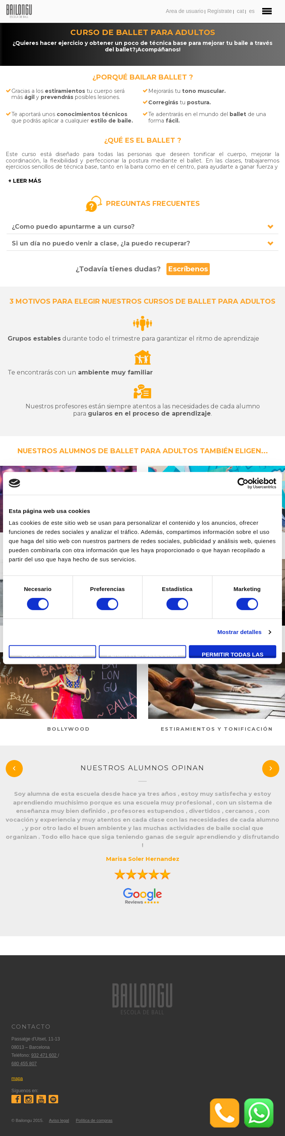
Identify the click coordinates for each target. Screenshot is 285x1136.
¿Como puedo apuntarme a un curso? (73, 226)
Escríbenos (188, 269)
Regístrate (219, 11)
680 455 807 (24, 1063)
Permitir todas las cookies (232, 654)
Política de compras (94, 1120)
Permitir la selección (142, 654)
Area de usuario (184, 11)
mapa (17, 1078)
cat (240, 11)
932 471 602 (44, 1055)
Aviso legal (59, 1120)
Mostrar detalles (239, 632)
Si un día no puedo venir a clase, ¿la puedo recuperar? (101, 243)
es (252, 11)
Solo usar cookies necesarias (53, 654)
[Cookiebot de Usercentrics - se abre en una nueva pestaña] (243, 483)
